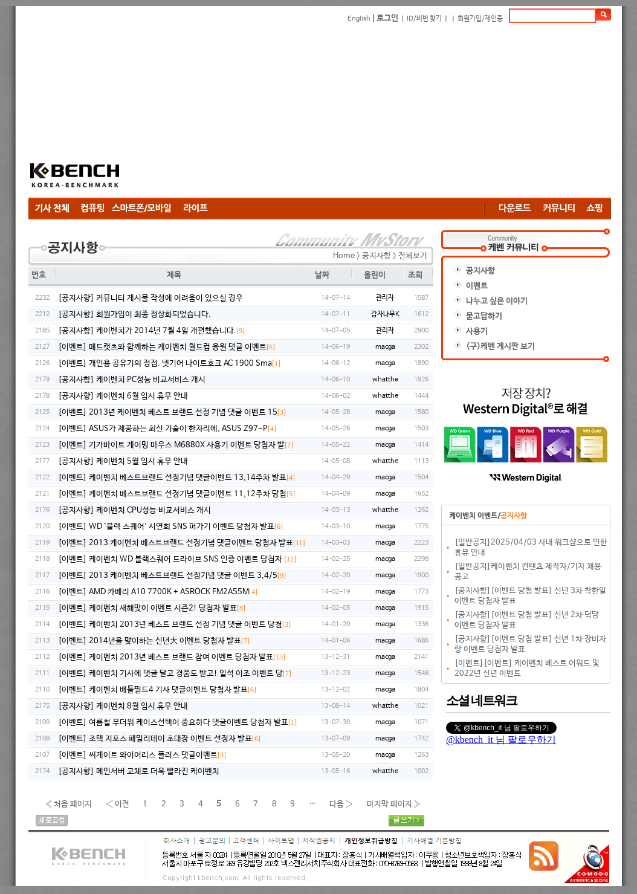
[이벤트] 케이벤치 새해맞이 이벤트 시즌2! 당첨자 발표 (151, 608)
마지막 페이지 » (394, 803)
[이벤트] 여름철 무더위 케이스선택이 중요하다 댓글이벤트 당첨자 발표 (177, 722)
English (359, 18)
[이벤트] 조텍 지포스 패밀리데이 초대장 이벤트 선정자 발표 (159, 738)
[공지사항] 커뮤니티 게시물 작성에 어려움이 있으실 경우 (150, 298)
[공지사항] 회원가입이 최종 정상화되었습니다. (134, 314)
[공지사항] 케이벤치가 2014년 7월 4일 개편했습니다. (151, 330)
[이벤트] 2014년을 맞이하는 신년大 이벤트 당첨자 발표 (154, 641)
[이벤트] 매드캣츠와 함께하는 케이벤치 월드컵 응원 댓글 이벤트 (166, 347)
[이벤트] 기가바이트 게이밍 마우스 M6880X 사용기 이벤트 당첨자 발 (175, 445)
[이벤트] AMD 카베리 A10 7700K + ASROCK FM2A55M (157, 592)
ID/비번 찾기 (424, 18)
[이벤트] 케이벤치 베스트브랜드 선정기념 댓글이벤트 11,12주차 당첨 (176, 494)
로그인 (387, 18)
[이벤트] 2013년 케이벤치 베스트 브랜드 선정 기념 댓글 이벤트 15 (172, 412)
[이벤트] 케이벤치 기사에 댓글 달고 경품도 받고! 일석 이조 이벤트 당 (174, 673)
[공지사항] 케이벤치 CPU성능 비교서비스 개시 (134, 510)
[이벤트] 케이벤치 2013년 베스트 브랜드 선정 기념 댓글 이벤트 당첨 (174, 624)
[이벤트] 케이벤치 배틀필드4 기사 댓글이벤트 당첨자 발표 (157, 690)
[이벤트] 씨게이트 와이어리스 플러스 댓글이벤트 (142, 755)
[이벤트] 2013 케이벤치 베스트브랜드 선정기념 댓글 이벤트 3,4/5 (172, 575)
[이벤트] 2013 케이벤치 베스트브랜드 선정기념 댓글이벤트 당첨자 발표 (181, 543)
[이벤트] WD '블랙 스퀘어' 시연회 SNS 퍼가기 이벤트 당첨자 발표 (170, 526)
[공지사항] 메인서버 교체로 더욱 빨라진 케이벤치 (138, 771)
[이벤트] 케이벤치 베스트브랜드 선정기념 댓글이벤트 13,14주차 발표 (176, 477)
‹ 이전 (117, 803)
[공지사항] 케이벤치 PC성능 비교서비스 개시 (131, 379)
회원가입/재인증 (480, 18)
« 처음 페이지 (68, 803)
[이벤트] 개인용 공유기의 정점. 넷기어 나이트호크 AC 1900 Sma (169, 363)
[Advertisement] (317, 110)
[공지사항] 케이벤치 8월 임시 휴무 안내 (123, 706)
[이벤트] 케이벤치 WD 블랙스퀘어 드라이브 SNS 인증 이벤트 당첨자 (177, 559)
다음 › (341, 803)
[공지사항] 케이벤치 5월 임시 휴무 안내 (123, 461)
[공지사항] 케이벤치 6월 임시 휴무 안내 (123, 396)
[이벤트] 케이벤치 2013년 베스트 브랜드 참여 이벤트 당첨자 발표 (171, 657)
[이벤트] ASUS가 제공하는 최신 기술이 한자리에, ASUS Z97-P (167, 428)
